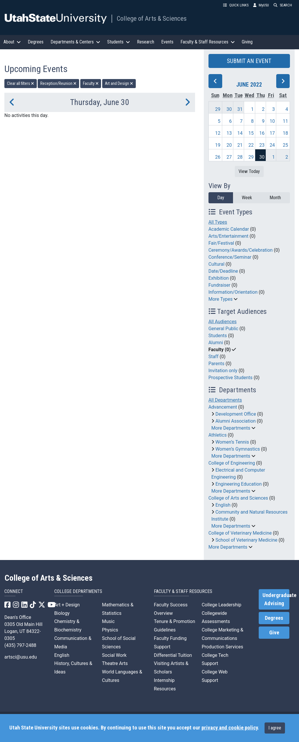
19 (217, 145)
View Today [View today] (249, 171)
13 (229, 133)
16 (262, 133)
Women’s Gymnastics (237, 449)
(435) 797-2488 (20, 645)
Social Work (114, 655)
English (223, 505)
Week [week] (247, 197)
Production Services (222, 647)
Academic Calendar (228, 229)
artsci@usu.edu (20, 657)
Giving (247, 42)
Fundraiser (219, 285)
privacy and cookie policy (229, 727)
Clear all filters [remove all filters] (20, 83)
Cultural (216, 264)
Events (167, 42)
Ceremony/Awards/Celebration (240, 250)
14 (240, 133)
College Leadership (221, 605)
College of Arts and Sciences (238, 498)
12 (217, 133)
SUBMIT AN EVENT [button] (249, 60)
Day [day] (220, 197)
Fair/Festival (221, 243)
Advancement (222, 407)
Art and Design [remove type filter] (119, 83)
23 (262, 145)
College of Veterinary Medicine (240, 533)
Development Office (235, 414)
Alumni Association (235, 421)
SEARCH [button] (283, 5)
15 (251, 133)
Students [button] (118, 42)
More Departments (230, 428)
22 (251, 145)
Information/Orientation (233, 292)
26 (217, 157)
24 (272, 145)
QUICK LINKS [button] (235, 5)
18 (285, 133)
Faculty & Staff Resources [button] (207, 42)
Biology (62, 613)
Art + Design (67, 605)
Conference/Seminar (229, 257)
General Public (223, 328)
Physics (110, 630)
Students (217, 335)
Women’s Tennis (232, 442)
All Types (217, 222)
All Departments (225, 400)
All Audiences (222, 321)
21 (240, 145)
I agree (274, 728)
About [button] (12, 42)
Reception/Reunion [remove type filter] (58, 83)
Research (145, 42)
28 (240, 157)
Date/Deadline (223, 271)
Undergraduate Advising (276, 599)
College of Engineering (231, 463)
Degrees (36, 42)
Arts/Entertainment (228, 236)
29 (217, 109)
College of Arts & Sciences (152, 18)
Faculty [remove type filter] (91, 83)
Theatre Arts (115, 663)
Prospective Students (230, 377)
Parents (216, 363)
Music (108, 621)
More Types (220, 299)
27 (229, 157)
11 (285, 121)
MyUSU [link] (261, 5)
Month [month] (275, 197)
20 (229, 145)
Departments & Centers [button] (75, 42)
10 (272, 121)
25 (285, 145)
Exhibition (218, 278)
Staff (213, 356)
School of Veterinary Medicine (246, 540)
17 (272, 133)
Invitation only (222, 370)
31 (240, 109)
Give (274, 632)
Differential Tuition (173, 655)
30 (229, 109)
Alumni (215, 342)
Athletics (217, 435)
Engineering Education (238, 484)
